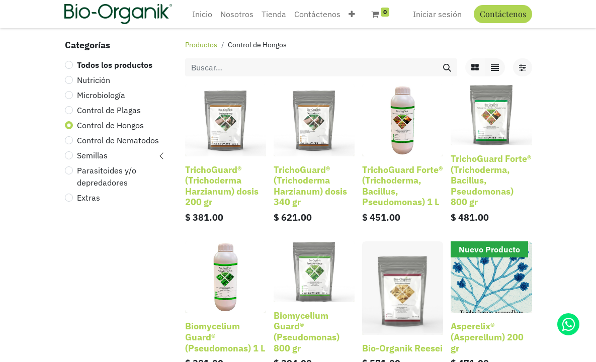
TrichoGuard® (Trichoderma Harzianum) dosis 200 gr (222, 186)
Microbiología (101, 95)
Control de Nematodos (118, 140)
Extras (88, 198)
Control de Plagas (109, 110)
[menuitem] (202, 14)
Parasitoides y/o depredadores (106, 176)
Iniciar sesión (437, 14)
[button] (352, 14)
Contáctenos (503, 14)
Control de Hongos (110, 125)
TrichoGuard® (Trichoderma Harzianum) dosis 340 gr (310, 186)
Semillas (92, 155)
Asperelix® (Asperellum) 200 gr (487, 336)
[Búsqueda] (447, 67)
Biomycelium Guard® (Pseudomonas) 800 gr (306, 332)
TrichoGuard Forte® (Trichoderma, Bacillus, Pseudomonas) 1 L (402, 186)
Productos (201, 44)
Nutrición (93, 80)
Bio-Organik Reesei (402, 348)
